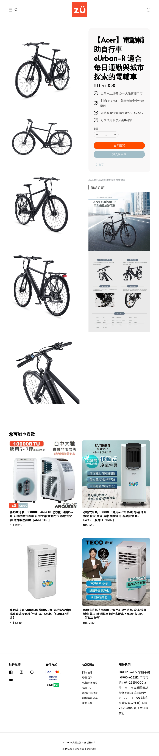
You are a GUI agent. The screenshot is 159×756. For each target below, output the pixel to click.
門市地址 (87, 672)
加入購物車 (119, 154)
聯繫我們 (87, 677)
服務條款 (67, 748)
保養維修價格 (90, 682)
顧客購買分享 (90, 697)
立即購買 (119, 145)
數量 (96, 128)
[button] (11, 10)
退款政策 (92, 748)
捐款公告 (87, 687)
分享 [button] (99, 164)
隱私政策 (79, 748)
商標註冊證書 (90, 693)
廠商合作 (87, 703)
